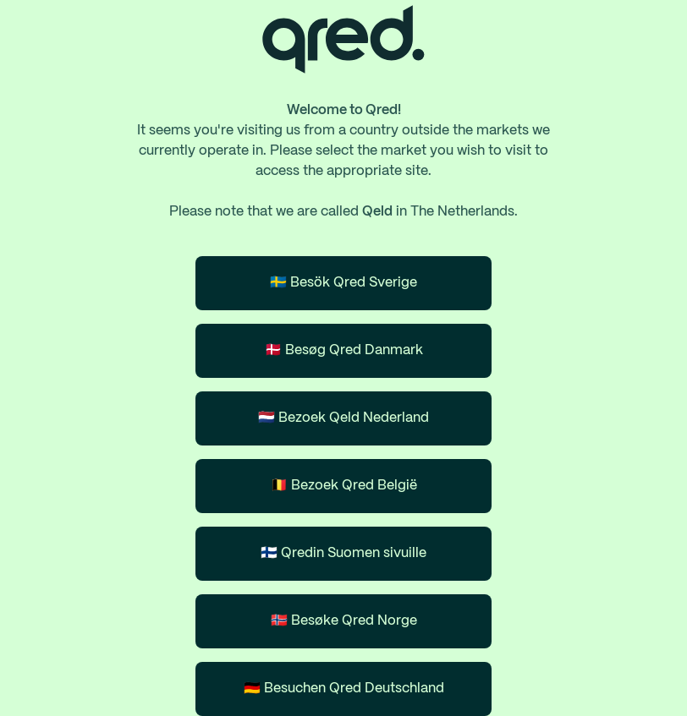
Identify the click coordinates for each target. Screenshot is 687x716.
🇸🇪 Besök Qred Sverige (343, 282)
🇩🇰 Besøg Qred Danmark (344, 350)
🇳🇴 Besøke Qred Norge (344, 621)
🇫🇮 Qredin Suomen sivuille (343, 553)
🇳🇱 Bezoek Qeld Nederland (343, 418)
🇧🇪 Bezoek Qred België (344, 485)
